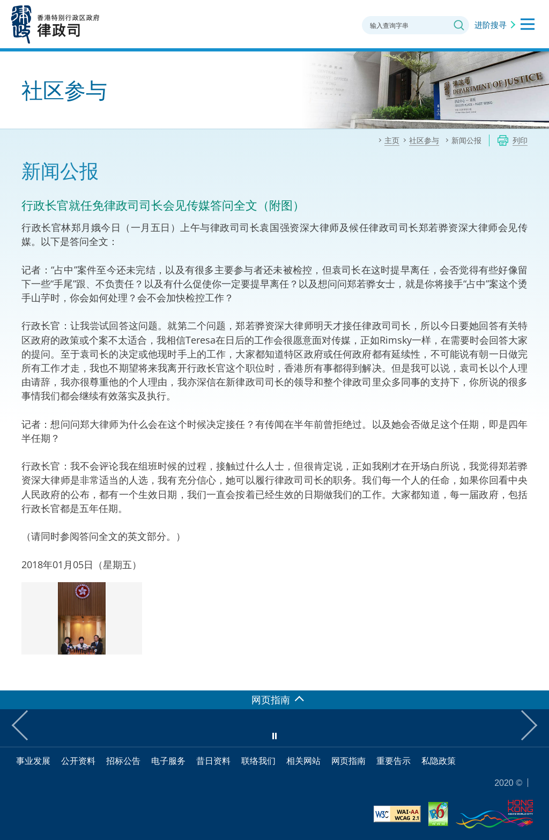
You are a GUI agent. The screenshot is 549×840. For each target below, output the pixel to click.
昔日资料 (213, 761)
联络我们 (258, 761)
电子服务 (168, 761)
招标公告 (123, 761)
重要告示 (393, 761)
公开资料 (78, 761)
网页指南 (348, 761)
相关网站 (303, 761)
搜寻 (459, 25)
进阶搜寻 (490, 24)
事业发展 (33, 761)
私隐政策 (438, 761)
